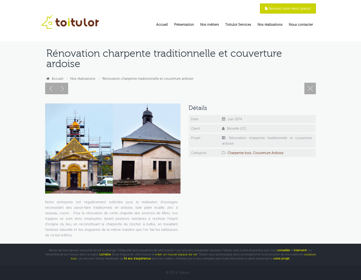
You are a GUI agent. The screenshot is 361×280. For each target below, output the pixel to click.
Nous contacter (301, 24)
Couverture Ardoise (268, 153)
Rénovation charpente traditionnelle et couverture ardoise (147, 78)
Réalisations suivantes (62, 88)
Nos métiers (209, 24)
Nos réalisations (269, 24)
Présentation (184, 24)
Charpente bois (239, 153)
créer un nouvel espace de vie (176, 254)
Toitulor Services (238, 24)
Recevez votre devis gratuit (288, 8)
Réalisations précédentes (51, 88)
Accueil (162, 24)
